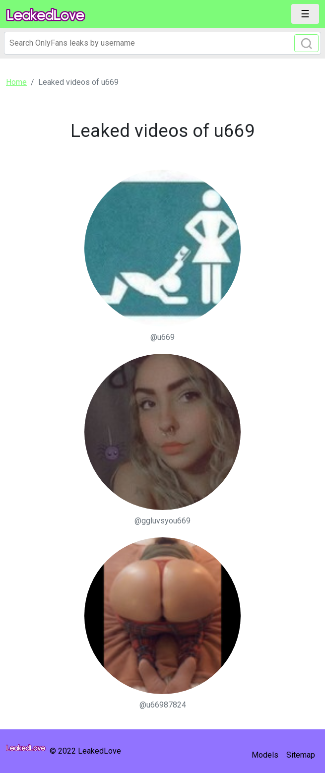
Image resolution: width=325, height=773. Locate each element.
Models (265, 755)
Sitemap (300, 755)
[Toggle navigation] (305, 14)
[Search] (162, 43)
